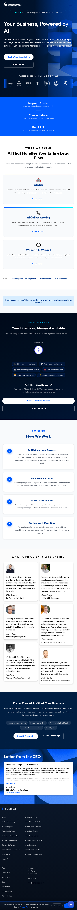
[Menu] (70, 5)
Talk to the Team (38, 408)
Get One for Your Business (38, 401)
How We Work (7, 854)
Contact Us (6, 873)
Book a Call (6, 877)
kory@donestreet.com (14, 792)
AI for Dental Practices (33, 826)
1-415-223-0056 (34, 878)
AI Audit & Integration (9, 840)
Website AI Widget (8, 831)
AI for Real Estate (31, 831)
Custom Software (46, 279)
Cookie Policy (7, 891)
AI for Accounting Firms (33, 854)
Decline (57, 906)
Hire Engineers (61, 279)
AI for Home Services (32, 836)
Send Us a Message (51, 736)
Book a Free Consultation (19, 57)
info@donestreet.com (36, 883)
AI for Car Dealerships (33, 850)
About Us (5, 859)
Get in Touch (18, 65)
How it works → (38, 199)
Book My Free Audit (25, 736)
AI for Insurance (31, 845)
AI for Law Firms (31, 817)
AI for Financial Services (34, 840)
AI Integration (30, 279)
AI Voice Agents (16, 279)
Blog (3, 882)
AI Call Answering (8, 822)
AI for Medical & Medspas (34, 822)
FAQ (3, 868)
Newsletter (6, 887)
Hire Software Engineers (11, 850)
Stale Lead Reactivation (10, 836)
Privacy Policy (7, 896)
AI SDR (4, 817)
